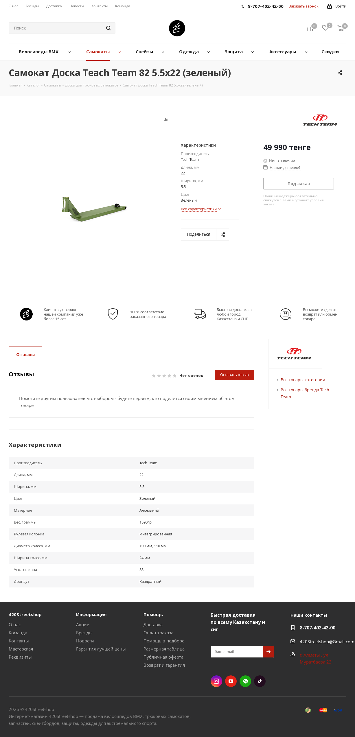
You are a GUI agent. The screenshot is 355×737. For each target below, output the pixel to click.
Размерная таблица (164, 649)
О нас (15, 624)
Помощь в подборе (164, 641)
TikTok (260, 681)
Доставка (153, 624)
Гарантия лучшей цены (101, 649)
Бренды (84, 632)
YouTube (231, 681)
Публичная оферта (163, 657)
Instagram (216, 681)
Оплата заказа (158, 632)
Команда (18, 632)
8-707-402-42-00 (317, 627)
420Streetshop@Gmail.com (327, 641)
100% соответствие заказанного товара (148, 314)
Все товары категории (303, 379)
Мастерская (21, 649)
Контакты (19, 641)
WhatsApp (245, 681)
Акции (83, 624)
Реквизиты (20, 657)
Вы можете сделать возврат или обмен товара (320, 314)
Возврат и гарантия (164, 665)
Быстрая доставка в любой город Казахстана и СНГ (234, 314)
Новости (85, 641)
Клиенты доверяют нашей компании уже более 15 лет (63, 314)
